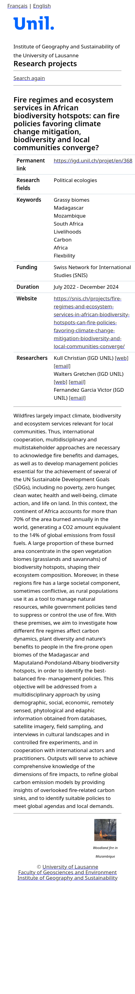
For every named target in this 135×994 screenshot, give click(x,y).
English (42, 5)
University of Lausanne (70, 866)
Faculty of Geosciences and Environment (67, 872)
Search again (29, 78)
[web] (122, 357)
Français (17, 5)
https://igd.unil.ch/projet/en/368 (93, 160)
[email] (62, 365)
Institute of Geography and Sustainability (67, 877)
